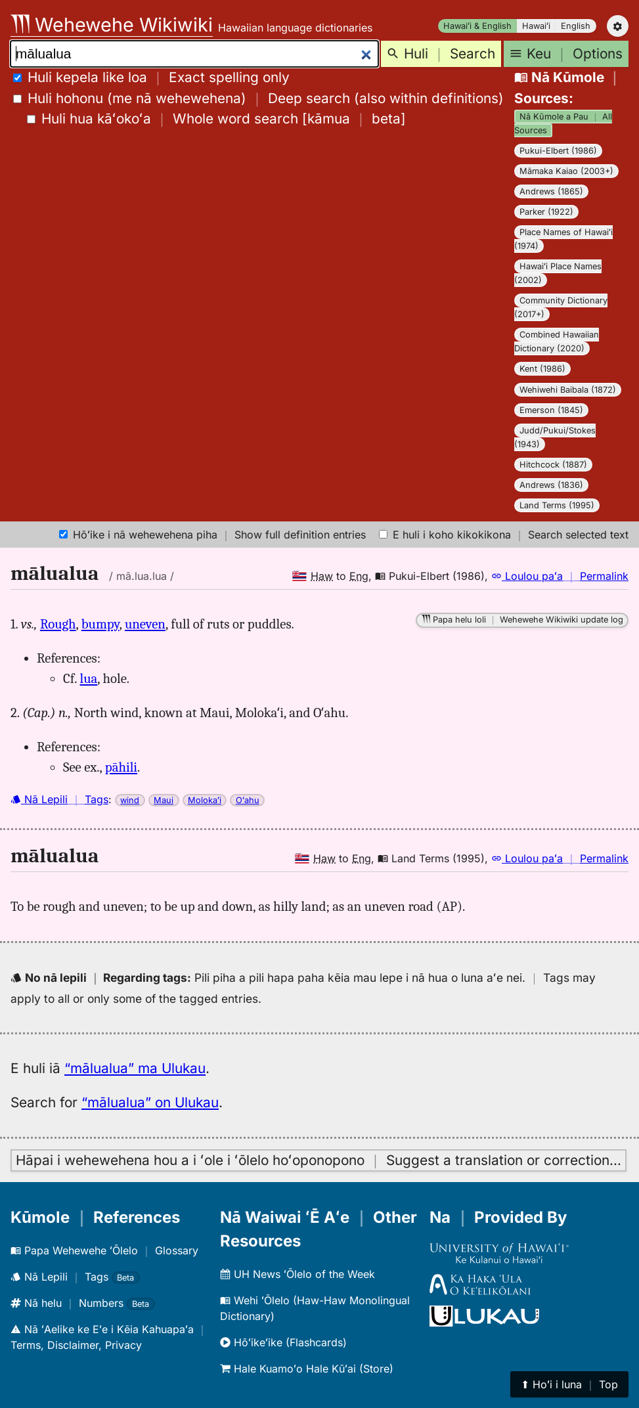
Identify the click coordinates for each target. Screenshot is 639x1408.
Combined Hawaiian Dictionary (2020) (556, 341)
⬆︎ (569, 1384)
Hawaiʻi (536, 26)
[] (216, 118)
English (575, 26)
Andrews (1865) (551, 191)
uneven (145, 624)
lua (89, 678)
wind (129, 800)
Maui (163, 800)
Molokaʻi (204, 800)
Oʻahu (247, 800)
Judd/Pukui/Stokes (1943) (555, 437)
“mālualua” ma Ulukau (135, 1068)
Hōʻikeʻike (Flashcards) (283, 1342)
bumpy (100, 624)
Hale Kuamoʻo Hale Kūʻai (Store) (306, 1368)
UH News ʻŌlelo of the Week (297, 1274)
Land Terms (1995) (557, 505)
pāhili (121, 767)
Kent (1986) (542, 368)
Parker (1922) (546, 211)
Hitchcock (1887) (553, 464)
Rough (58, 624)
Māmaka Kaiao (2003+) (566, 171)
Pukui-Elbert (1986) (558, 150)
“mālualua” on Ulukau (150, 1102)
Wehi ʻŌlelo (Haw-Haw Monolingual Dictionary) (315, 1308)
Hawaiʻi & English (477, 26)
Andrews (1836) (551, 485)
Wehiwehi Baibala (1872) (568, 389)
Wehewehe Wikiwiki (112, 24)
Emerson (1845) (551, 410)
